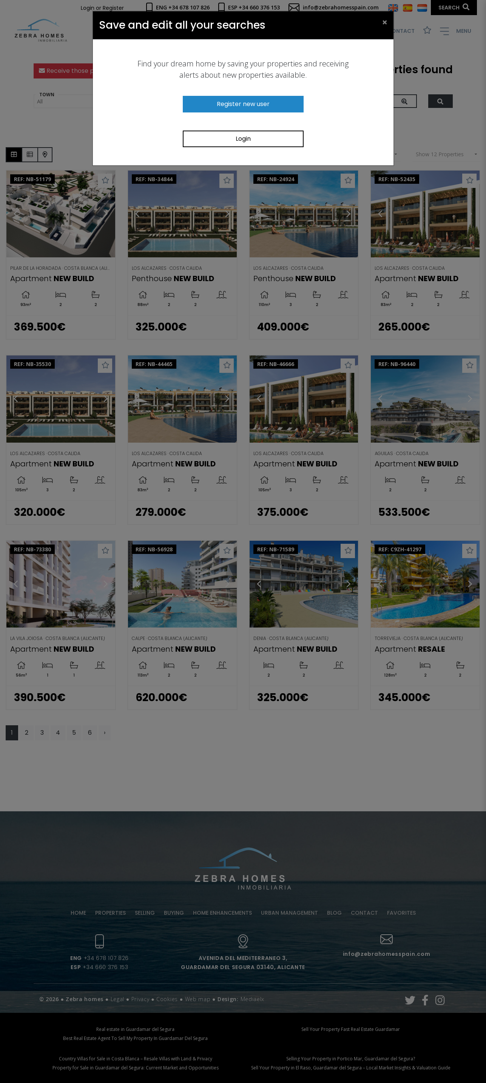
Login (243, 138)
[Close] (384, 21)
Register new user (243, 104)
